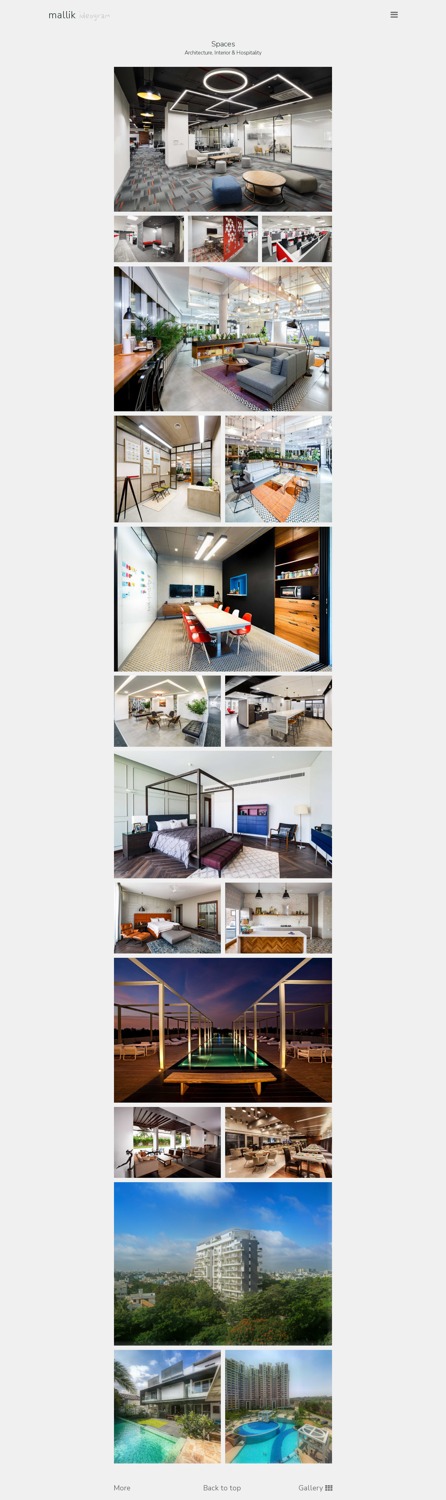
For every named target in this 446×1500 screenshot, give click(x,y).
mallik (79, 15)
